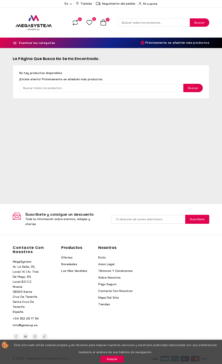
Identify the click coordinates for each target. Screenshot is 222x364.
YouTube (25, 336)
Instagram (35, 336)
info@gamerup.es (25, 325)
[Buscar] (163, 22)
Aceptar (112, 359)
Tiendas (104, 304)
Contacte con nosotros (28, 249)
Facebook (16, 336)
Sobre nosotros (109, 277)
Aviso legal (106, 264)
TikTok (44, 336)
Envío (102, 257)
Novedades (69, 264)
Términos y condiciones (115, 271)
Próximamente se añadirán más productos (174, 42)
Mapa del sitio (108, 297)
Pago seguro (107, 284)
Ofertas (67, 257)
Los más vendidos (74, 271)
